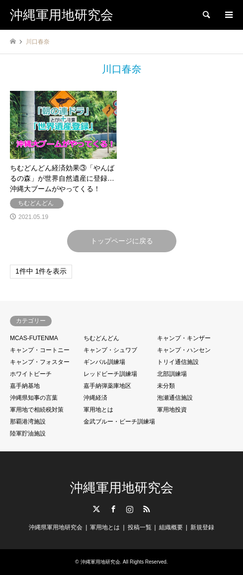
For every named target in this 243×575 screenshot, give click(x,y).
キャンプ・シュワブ (110, 350)
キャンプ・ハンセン (184, 350)
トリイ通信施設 (178, 362)
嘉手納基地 (25, 385)
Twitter (96, 508)
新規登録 (202, 527)
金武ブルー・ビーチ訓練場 (119, 421)
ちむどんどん (101, 338)
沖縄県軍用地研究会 (55, 527)
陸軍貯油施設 (28, 433)
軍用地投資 (172, 409)
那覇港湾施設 (28, 421)
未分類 (166, 385)
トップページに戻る (121, 241)
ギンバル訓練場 (104, 362)
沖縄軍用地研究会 (121, 487)
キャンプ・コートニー (40, 350)
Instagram (129, 508)
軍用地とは (98, 409)
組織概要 (171, 527)
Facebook (113, 508)
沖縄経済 (95, 397)
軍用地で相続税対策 (37, 409)
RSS (146, 508)
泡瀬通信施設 (175, 397)
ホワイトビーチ (31, 373)
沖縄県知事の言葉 (34, 397)
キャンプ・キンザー (184, 338)
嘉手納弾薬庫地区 (107, 385)
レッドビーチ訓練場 (110, 373)
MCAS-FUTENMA (34, 338)
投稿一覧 (140, 527)
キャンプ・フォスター (40, 362)
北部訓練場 (172, 373)
